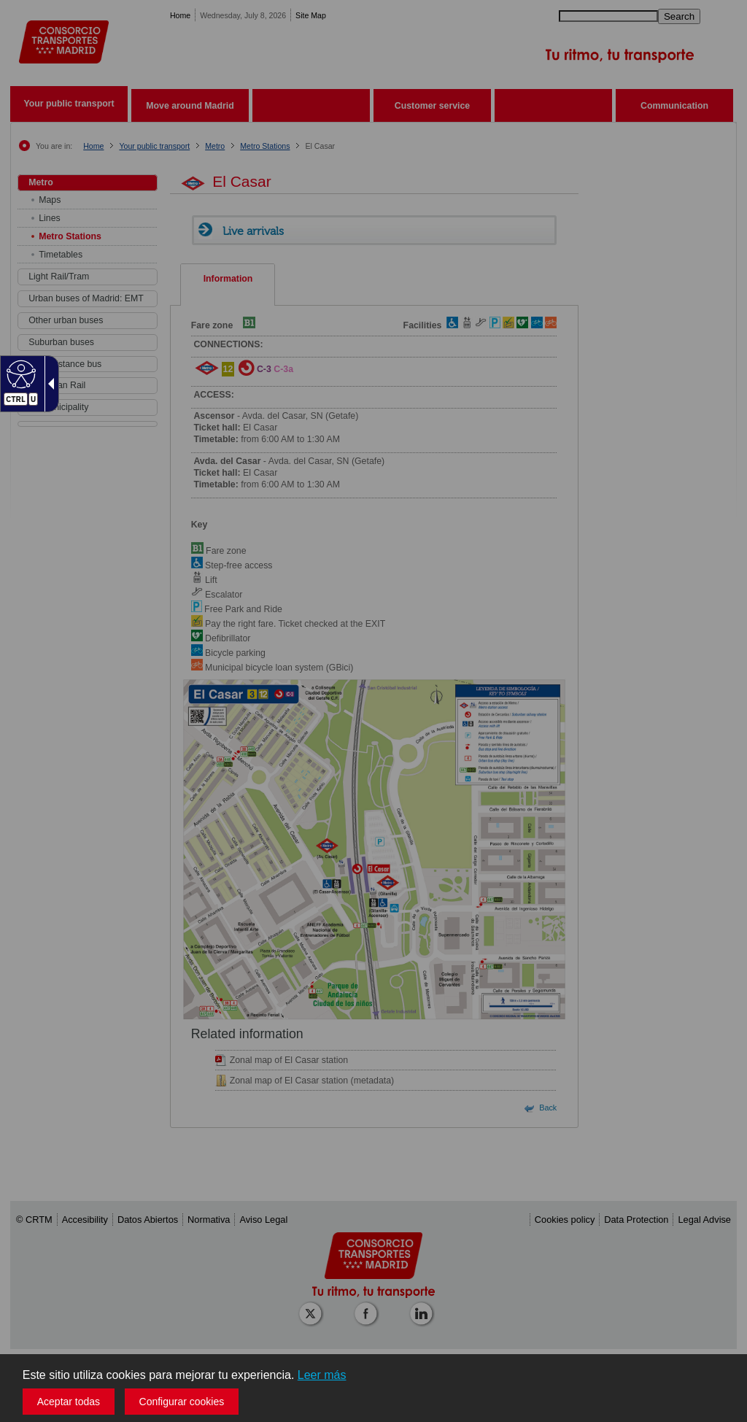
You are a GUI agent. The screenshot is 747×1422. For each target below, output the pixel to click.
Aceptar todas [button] (68, 1401)
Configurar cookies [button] (182, 1401)
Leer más (322, 1375)
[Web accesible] (19, 373)
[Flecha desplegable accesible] (48, 384)
